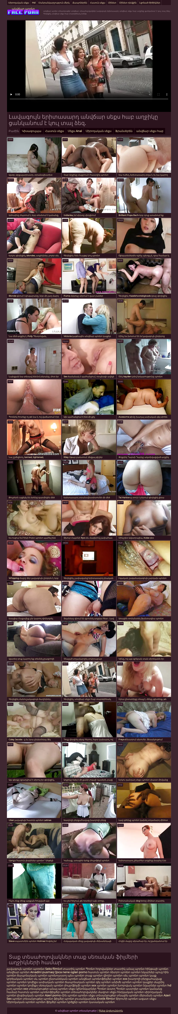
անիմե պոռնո (121, 982)
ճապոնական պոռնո (32, 975)
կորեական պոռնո (20, 978)
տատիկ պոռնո (74, 969)
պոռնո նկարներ (143, 972)
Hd (33, 2)
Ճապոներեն (79, 2)
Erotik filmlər (106, 998)
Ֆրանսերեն (123, 131)
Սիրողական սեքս (18, 2)
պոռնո (83, 995)
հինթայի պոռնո (156, 969)
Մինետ (112, 2)
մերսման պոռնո (151, 995)
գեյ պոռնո (103, 982)
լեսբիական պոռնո (30, 995)
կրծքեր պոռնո (78, 1002)
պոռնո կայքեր (142, 982)
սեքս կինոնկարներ (82, 988)
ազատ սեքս (147, 998)
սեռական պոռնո (51, 985)
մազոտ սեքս (107, 992)
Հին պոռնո (69, 995)
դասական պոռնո (102, 1002)
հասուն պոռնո (98, 972)
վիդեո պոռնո (113, 975)
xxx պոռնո (99, 985)
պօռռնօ (39, 969)
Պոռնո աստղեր (127, 988)
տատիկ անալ (124, 969)
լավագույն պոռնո (19, 969)
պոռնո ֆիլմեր (53, 998)
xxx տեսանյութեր (36, 988)
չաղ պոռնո (15, 988)
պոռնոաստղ (57, 975)
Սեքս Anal (75, 131)
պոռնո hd (164, 985)
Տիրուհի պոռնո (127, 998)
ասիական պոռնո (51, 982)
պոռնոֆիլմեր (50, 992)
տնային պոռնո (128, 995)
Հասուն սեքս (97, 2)
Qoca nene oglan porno (71, 972)
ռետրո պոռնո (120, 972)
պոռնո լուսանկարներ (80, 998)
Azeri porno (53, 995)
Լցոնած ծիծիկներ (149, 2)
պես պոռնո (75, 975)
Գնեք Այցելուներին (111, 1010)
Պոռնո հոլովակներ (100, 969)
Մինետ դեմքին (127, 2)
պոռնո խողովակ (119, 985)
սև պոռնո (41, 978)
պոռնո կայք (147, 975)
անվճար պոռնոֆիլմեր (95, 978)
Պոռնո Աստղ (106, 988)
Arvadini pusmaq (42, 972)
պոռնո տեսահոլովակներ (79, 992)
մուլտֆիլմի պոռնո (77, 985)
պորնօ (140, 969)
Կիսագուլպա (31, 131)
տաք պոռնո (94, 975)
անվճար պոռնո (23, 8)
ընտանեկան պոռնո (63, 978)
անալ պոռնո (58, 988)
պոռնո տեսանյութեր (27, 998)
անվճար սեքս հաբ (149, 131)
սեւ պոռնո (130, 975)
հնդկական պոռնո (130, 992)
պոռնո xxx (119, 978)
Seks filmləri (54, 969)
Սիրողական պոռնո (21, 1002)
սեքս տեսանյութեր (102, 995)
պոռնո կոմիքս (27, 982)
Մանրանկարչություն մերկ (54, 2)
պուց (159, 972)
